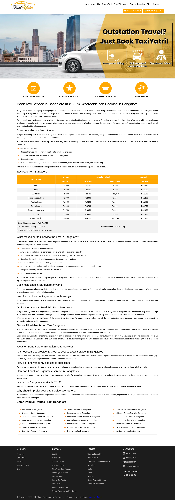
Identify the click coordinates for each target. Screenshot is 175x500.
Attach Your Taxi (23, 465)
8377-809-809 (132, 10)
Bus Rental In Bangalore (32, 409)
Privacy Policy (93, 458)
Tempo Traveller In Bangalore (79, 409)
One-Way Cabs (121, 4)
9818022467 (131, 458)
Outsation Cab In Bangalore (33, 413)
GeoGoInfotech (96, 497)
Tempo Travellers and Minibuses (64, 491)
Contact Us (158, 4)
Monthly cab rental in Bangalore (129, 431)
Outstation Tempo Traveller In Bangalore (83, 417)
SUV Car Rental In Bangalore (34, 427)
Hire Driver (56, 484)
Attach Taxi (107, 4)
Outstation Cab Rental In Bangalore (81, 424)
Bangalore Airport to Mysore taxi (35, 431)
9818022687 (131, 454)
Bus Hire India (57, 476)
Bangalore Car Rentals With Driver (81, 427)
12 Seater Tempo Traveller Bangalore (131, 409)
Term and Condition (95, 454)
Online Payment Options (97, 480)
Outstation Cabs (58, 462)
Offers (90, 473)
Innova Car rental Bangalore (78, 413)
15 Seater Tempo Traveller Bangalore (131, 413)
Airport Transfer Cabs (60, 487)
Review (20, 462)
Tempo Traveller (137, 4)
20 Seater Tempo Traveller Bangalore (37, 417)
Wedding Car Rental (60, 473)
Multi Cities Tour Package (62, 469)
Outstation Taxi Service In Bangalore (130, 420)
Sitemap (91, 476)
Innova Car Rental (59, 480)
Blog (149, 4)
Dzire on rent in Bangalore (78, 431)
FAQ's (90, 469)
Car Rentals (56, 458)
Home (86, 4)
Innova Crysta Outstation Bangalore (36, 420)
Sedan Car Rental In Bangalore (128, 424)
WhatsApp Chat (154, 10)
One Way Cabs (58, 465)
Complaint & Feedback (96, 484)
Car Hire (55, 454)
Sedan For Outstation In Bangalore (36, 424)
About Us (95, 4)
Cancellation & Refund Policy (99, 462)
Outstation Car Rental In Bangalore (130, 417)
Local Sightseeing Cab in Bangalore (130, 427)
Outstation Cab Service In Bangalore (82, 420)
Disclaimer (92, 465)
